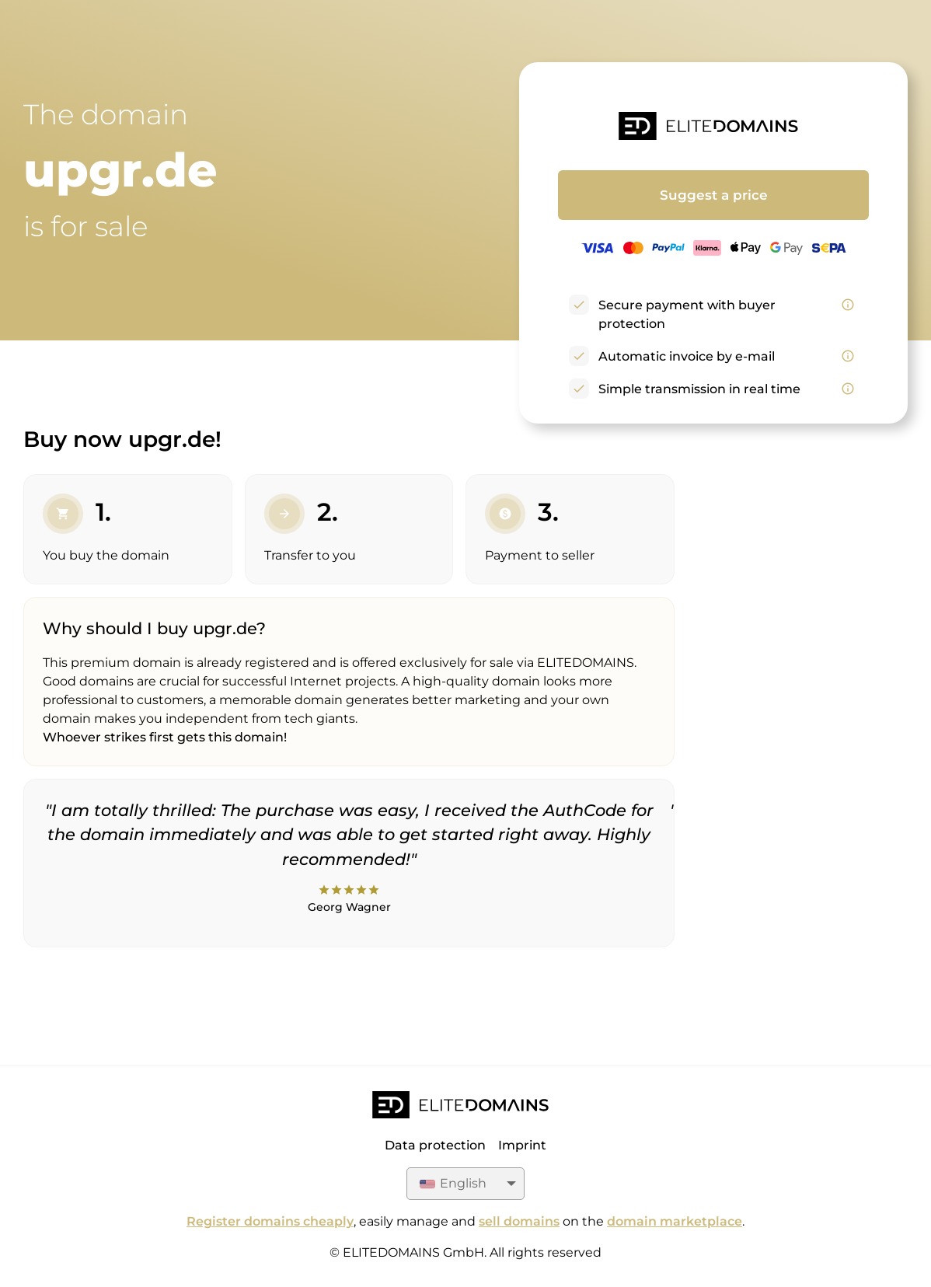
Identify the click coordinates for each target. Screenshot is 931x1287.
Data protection (435, 1145)
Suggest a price (714, 195)
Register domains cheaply (270, 1221)
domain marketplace (674, 1221)
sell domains (519, 1221)
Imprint (522, 1145)
